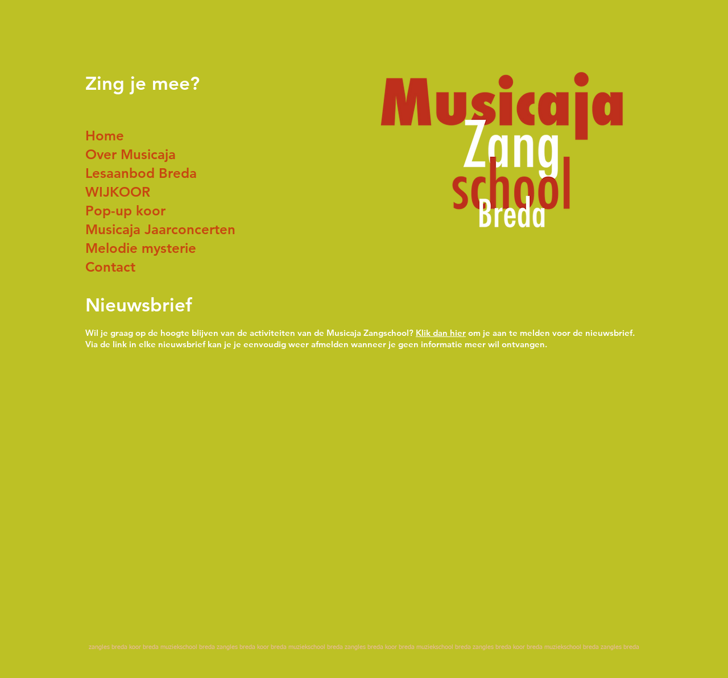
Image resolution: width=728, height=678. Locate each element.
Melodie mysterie (140, 248)
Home (104, 135)
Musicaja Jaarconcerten (160, 229)
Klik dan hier (441, 332)
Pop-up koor (125, 210)
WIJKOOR (117, 192)
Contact (110, 267)
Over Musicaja (130, 154)
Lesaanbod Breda (141, 173)
